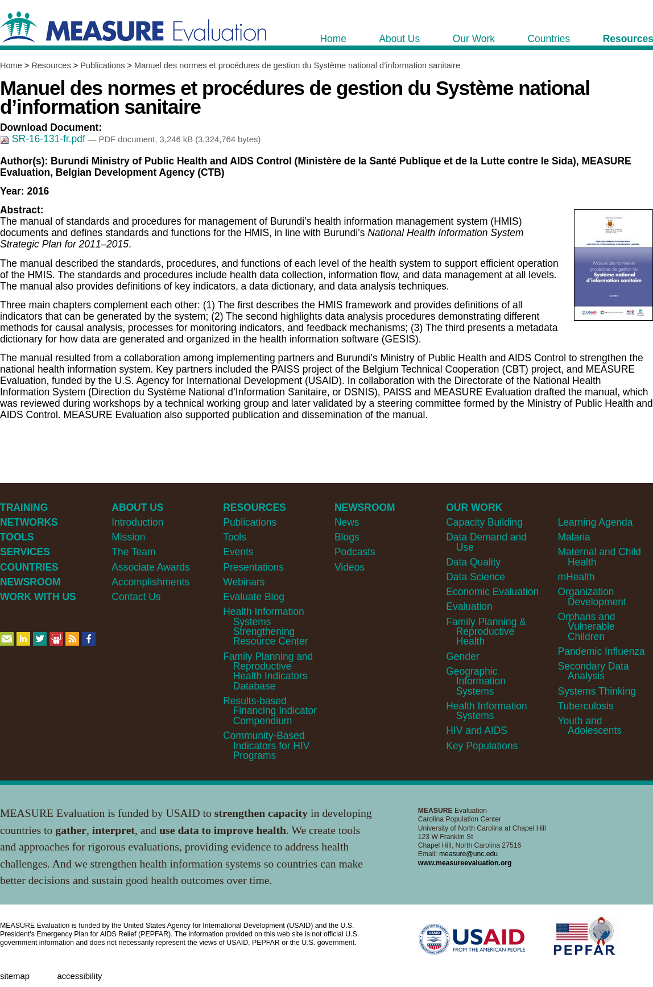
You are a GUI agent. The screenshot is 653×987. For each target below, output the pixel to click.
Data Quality (473, 562)
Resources (51, 65)
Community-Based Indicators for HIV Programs (266, 745)
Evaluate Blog (253, 596)
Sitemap (15, 976)
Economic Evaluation (492, 591)
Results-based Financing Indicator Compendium (270, 710)
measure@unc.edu (468, 854)
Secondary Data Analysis (593, 671)
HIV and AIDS (476, 730)
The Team (133, 551)
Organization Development (592, 596)
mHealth (576, 577)
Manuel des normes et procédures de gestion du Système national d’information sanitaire (297, 65)
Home (11, 65)
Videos (349, 567)
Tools (234, 537)
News (346, 522)
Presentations (253, 567)
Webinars (243, 582)
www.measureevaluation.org (465, 863)
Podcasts (354, 551)
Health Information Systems (486, 710)
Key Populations (482, 745)
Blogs (346, 537)
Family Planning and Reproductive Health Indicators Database (268, 671)
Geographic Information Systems (476, 681)
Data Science (475, 577)
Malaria (574, 537)
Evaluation (469, 606)
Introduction (137, 522)
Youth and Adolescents (590, 725)
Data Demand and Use (486, 541)
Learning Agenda (595, 522)
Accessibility (79, 976)
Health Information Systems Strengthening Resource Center (265, 626)
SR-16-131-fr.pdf (44, 138)
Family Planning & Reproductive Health (486, 631)
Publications (102, 65)
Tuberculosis (586, 706)
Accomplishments (150, 582)
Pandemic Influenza (601, 651)
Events (238, 551)
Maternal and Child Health (599, 556)
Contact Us (135, 596)
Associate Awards (150, 567)
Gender (462, 656)
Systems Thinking (597, 691)
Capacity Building (484, 522)
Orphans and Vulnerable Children (586, 626)
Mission (128, 537)
